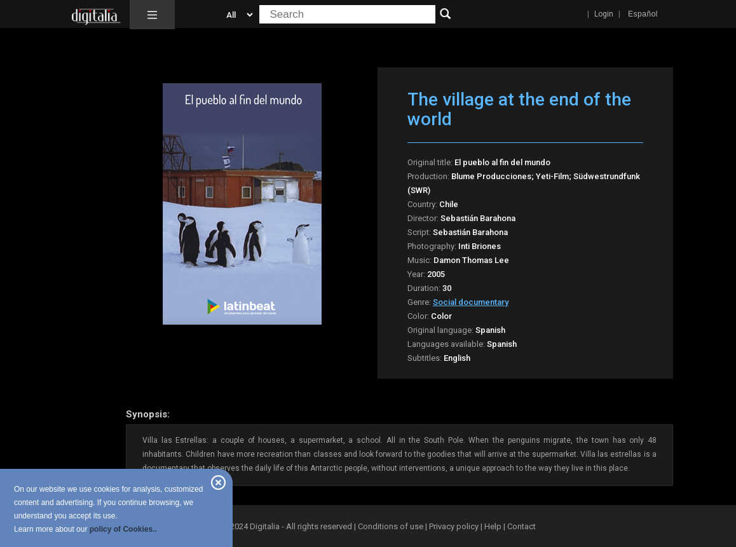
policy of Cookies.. (123, 529)
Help (492, 526)
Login (603, 14)
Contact (521, 526)
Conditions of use (391, 526)
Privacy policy (454, 526)
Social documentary (470, 302)
